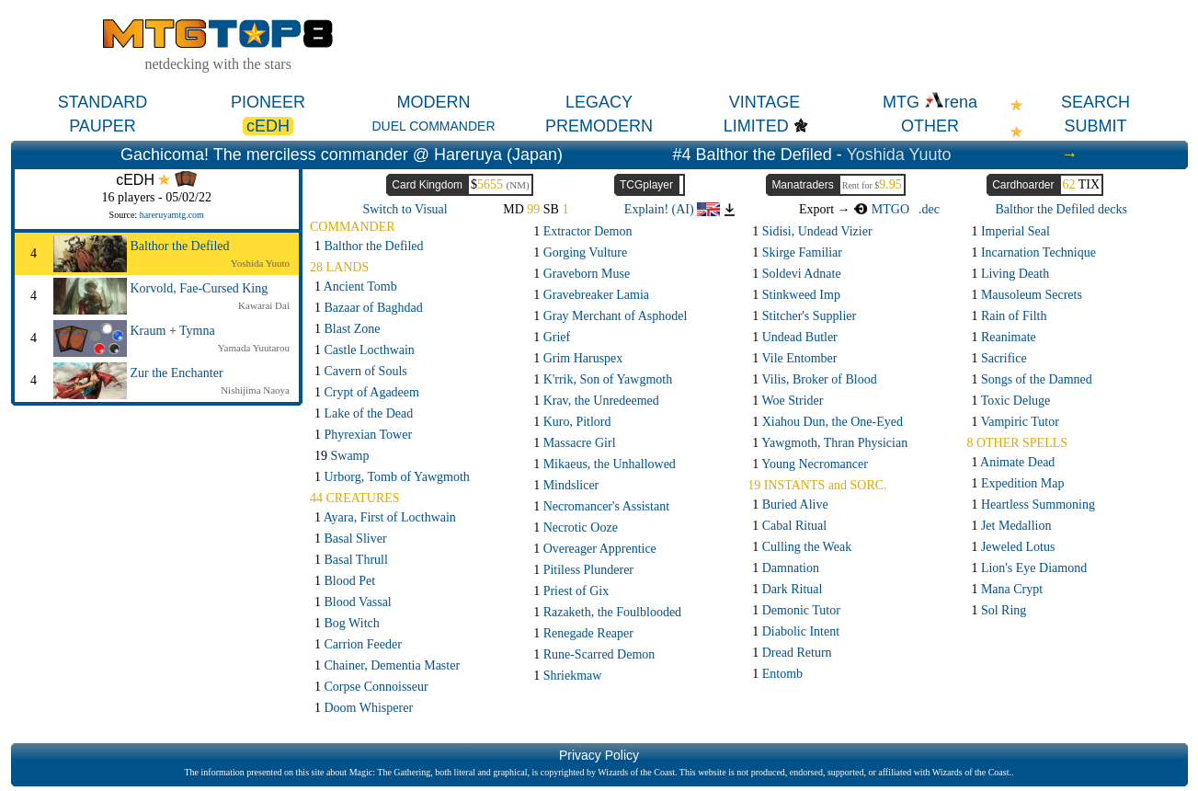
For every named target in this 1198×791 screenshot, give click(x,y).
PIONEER (268, 102)
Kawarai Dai (264, 305)
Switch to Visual (404, 209)
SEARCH (1095, 102)
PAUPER (102, 126)
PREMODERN (599, 126)
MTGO (881, 209)
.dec (929, 209)
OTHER (930, 126)
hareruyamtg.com (172, 215)
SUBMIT (1095, 126)
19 (342, 456)
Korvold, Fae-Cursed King (199, 288)
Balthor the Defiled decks (1061, 209)
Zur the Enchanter (177, 373)
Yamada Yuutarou (254, 347)
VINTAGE (765, 102)
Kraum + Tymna (173, 331)
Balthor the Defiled (180, 246)
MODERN (434, 102)
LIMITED (756, 126)
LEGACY (599, 102)
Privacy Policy (599, 755)
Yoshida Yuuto (898, 154)
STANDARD (103, 102)
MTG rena (930, 102)
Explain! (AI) (672, 209)
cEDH (268, 126)
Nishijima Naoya (255, 390)
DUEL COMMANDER (433, 126)
